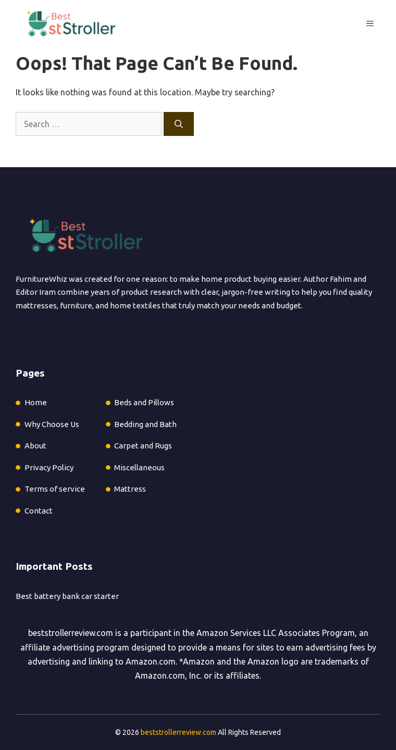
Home (35, 402)
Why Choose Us (51, 424)
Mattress (130, 488)
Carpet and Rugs (143, 445)
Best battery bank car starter (67, 596)
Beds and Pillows (144, 402)
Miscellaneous (139, 467)
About (35, 445)
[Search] (179, 124)
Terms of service (54, 488)
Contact (38, 510)
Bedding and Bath (145, 424)
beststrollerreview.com (70, 633)
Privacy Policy (48, 467)
